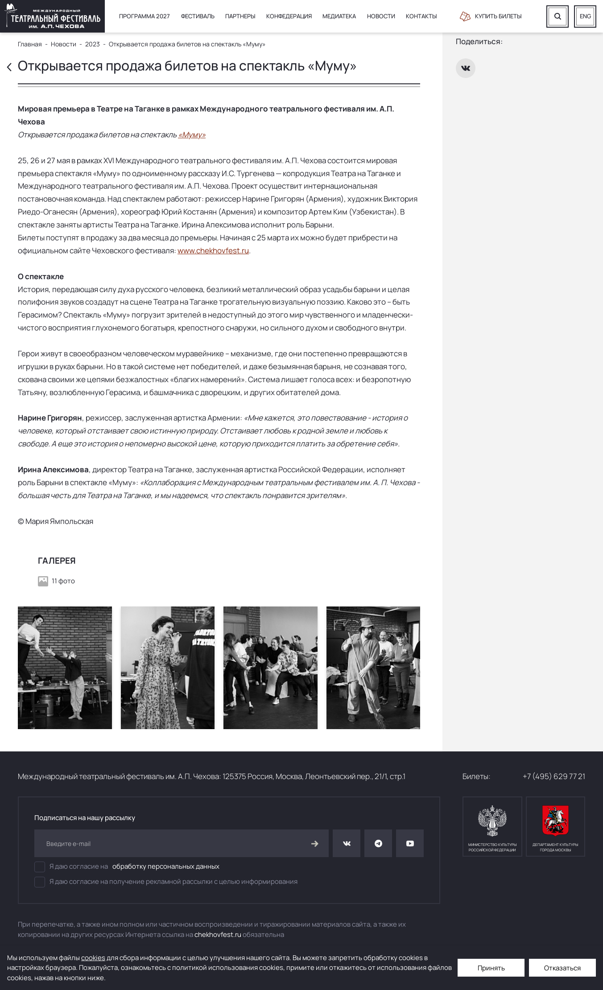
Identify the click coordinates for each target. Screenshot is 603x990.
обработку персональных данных (165, 866)
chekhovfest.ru (217, 934)
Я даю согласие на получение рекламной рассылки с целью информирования (165, 882)
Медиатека (339, 16)
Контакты (421, 16)
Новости (381, 16)
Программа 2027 (144, 16)
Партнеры (240, 16)
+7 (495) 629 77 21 (554, 776)
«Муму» (192, 134)
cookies (93, 957)
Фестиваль (198, 16)
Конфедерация (289, 16)
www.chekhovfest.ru (213, 250)
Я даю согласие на (126, 867)
